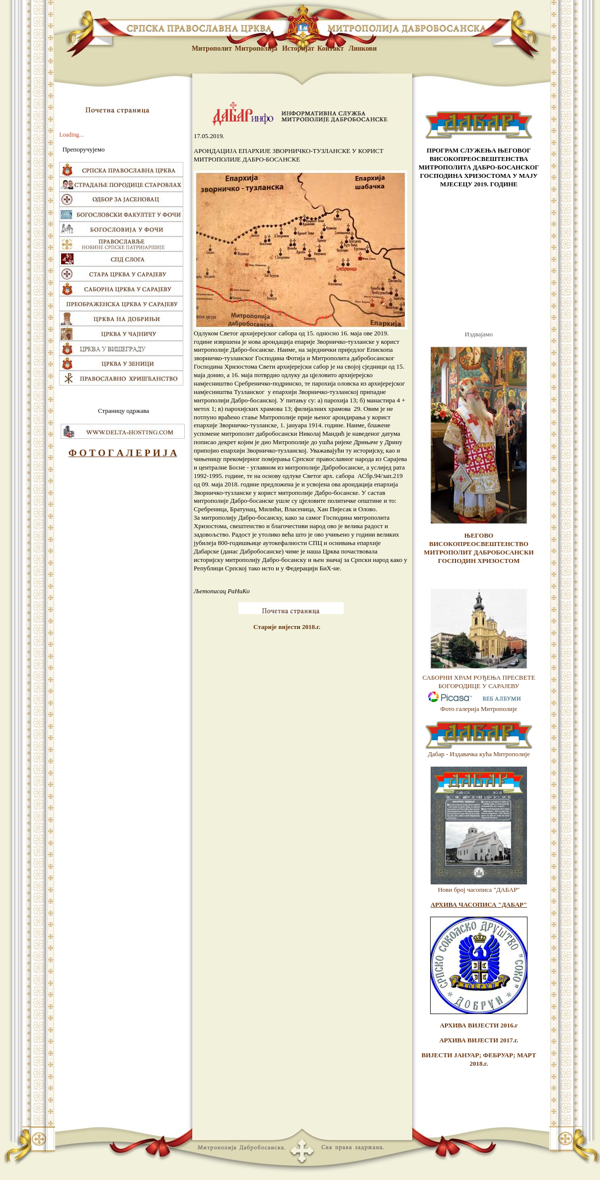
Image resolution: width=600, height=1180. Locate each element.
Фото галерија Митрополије (479, 708)
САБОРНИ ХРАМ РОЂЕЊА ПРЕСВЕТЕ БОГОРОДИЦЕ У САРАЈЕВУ (479, 682)
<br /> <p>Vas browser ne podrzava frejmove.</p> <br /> (479, 259)
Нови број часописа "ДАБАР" (479, 889)
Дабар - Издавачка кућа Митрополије (479, 754)
